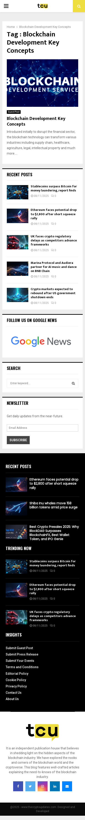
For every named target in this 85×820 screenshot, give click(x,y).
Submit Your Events (20, 661)
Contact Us (14, 692)
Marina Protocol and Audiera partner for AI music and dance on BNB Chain (54, 267)
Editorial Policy (17, 673)
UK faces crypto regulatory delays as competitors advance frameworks (54, 240)
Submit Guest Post (19, 648)
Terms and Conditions (22, 667)
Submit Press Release (22, 654)
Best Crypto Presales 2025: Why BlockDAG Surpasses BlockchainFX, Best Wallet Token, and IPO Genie (54, 532)
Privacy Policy (16, 686)
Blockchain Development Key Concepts (36, 121)
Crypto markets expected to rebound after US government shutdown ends (53, 293)
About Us (12, 699)
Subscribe (18, 440)
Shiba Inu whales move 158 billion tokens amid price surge (53, 505)
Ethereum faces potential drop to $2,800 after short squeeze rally (54, 214)
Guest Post (13, 112)
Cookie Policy (16, 680)
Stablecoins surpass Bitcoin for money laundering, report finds (54, 188)
